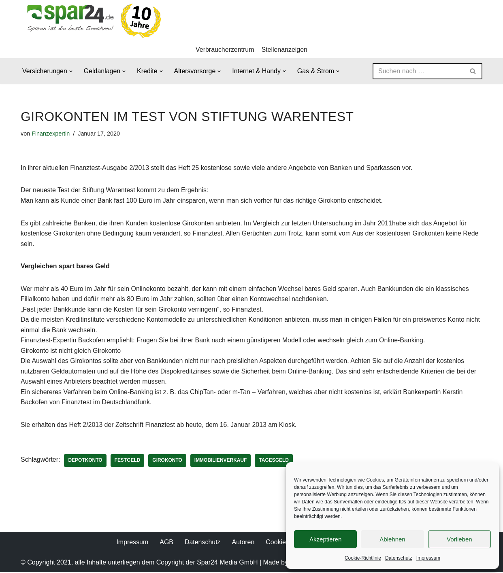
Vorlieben (459, 539)
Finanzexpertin (51, 133)
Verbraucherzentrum (225, 49)
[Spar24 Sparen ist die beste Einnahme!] (91, 20)
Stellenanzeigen (285, 49)
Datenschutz (398, 558)
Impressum (428, 558)
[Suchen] (418, 71)
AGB (166, 542)
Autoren (243, 542)
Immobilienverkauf (221, 461)
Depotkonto (85, 461)
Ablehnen (392, 539)
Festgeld (128, 461)
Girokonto (168, 461)
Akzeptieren (325, 539)
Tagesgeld (275, 461)
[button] (70, 71)
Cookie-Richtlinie (363, 558)
